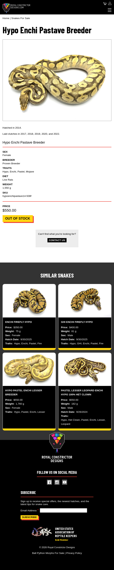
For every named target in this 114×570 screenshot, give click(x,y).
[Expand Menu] (109, 10)
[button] (57, 80)
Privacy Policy (74, 553)
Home (6, 18)
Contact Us (57, 240)
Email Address (29, 510)
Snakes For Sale (20, 18)
